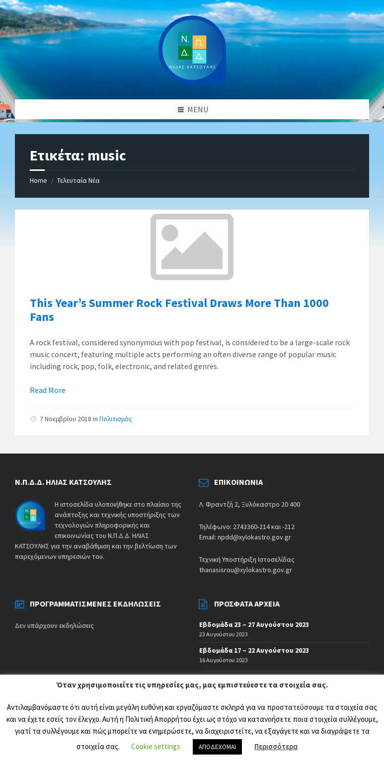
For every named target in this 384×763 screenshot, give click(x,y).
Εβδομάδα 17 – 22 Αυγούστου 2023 (254, 650)
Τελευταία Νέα (78, 180)
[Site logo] (192, 49)
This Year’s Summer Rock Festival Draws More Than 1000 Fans (179, 310)
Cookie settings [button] (155, 746)
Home (38, 180)
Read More (48, 390)
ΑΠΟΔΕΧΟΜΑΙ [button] (217, 747)
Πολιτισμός (115, 418)
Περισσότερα (276, 746)
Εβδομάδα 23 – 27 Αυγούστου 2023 (254, 624)
